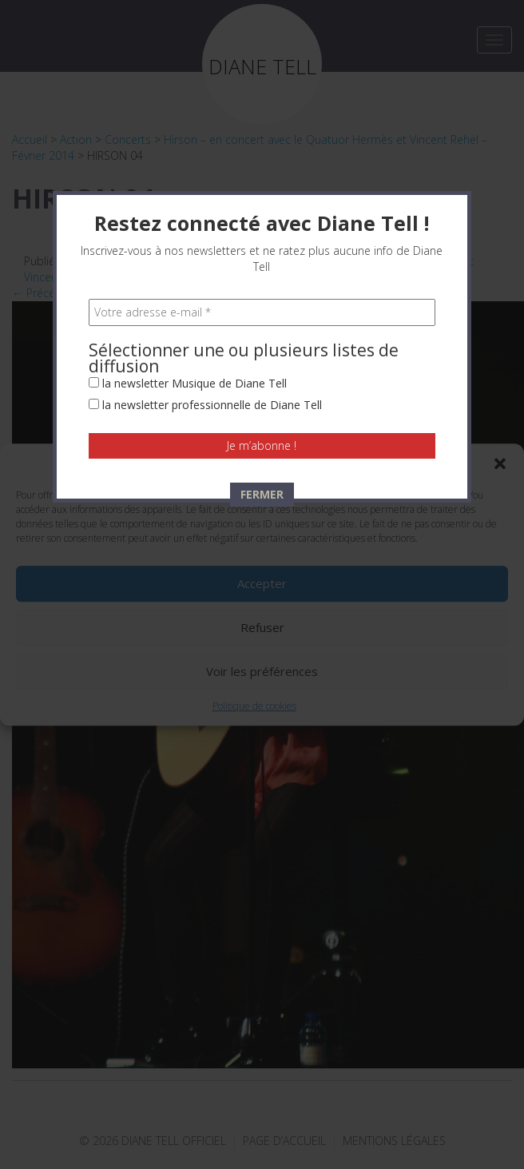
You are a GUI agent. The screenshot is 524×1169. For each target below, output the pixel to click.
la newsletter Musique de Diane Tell (188, 322)
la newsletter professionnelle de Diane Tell (205, 344)
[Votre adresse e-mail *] (262, 251)
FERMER (262, 433)
